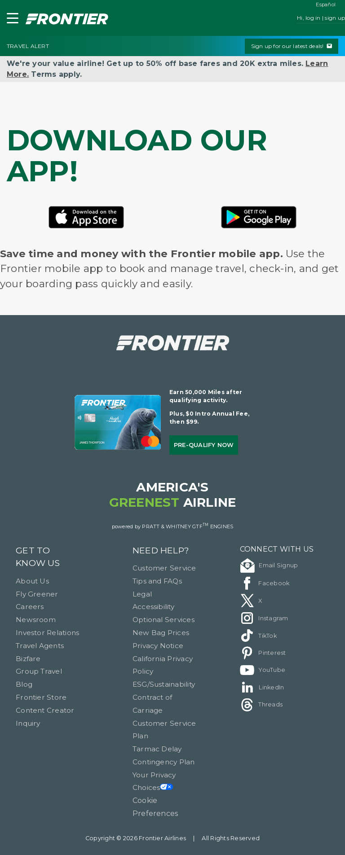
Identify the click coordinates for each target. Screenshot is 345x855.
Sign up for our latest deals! (291, 46)
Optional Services (164, 619)
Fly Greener (37, 594)
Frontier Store (41, 697)
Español (326, 4)
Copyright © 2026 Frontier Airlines (135, 838)
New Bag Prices (161, 632)
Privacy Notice (158, 645)
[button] (10, 20)
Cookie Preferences (155, 807)
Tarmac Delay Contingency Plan (164, 755)
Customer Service (164, 568)
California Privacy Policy (163, 665)
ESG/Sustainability (164, 684)
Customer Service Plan (164, 730)
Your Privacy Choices (154, 781)
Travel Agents (40, 645)
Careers (30, 606)
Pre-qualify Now (204, 445)
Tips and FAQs (157, 581)
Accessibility (153, 606)
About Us (32, 581)
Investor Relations (47, 632)
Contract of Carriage (152, 704)
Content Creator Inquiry (45, 717)
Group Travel (39, 671)
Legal (142, 594)
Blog (24, 684)
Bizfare (28, 658)
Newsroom (36, 619)
